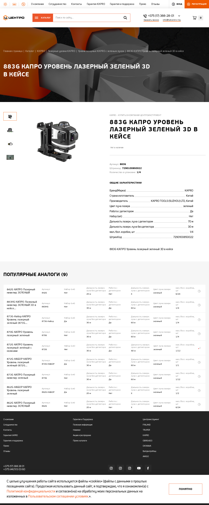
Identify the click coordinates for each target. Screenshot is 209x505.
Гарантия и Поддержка (83, 406)
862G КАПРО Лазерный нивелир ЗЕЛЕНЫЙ (20, 391)
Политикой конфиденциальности (31, 491)
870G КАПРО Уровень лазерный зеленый (19, 328)
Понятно (185, 489)
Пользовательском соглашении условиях (58, 496)
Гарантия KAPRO (10, 422)
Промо (6, 432)
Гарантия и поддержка (13, 427)
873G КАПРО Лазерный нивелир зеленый (20, 366)
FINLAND (147, 411)
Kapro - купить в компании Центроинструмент (135, 115)
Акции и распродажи (82, 422)
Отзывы (6, 438)
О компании (8, 406)
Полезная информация (82, 411)
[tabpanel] (10, 130)
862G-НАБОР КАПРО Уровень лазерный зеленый (23, 379)
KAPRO (146, 422)
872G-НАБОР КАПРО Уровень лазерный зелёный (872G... (23, 353)
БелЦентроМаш (149, 438)
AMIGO (146, 443)
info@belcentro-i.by (172, 20)
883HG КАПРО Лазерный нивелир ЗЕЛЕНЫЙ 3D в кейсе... (21, 303)
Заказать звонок (151, 20)
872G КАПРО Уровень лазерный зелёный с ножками (19, 341)
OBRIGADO (147, 427)
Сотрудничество (10, 411)
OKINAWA (147, 432)
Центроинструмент (151, 406)
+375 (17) (7, 452)
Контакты (7, 416)
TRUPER (146, 416)
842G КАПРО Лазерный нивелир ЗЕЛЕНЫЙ (20, 290)
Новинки (76, 416)
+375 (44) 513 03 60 (13, 455)
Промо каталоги (80, 427)
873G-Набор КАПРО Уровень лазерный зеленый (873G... (23, 315)
